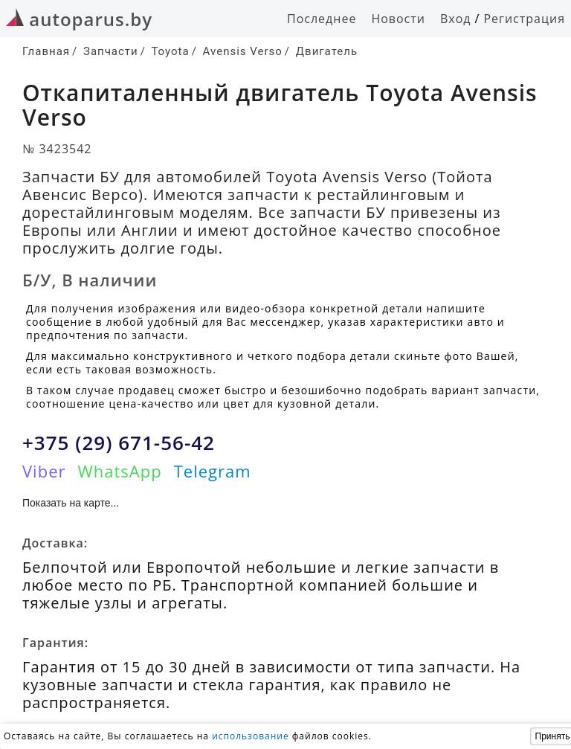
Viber (43, 471)
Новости (398, 18)
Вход (455, 18)
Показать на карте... (70, 503)
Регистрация (524, 18)
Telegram (212, 471)
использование (250, 736)
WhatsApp (119, 471)
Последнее (321, 18)
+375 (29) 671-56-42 (118, 442)
